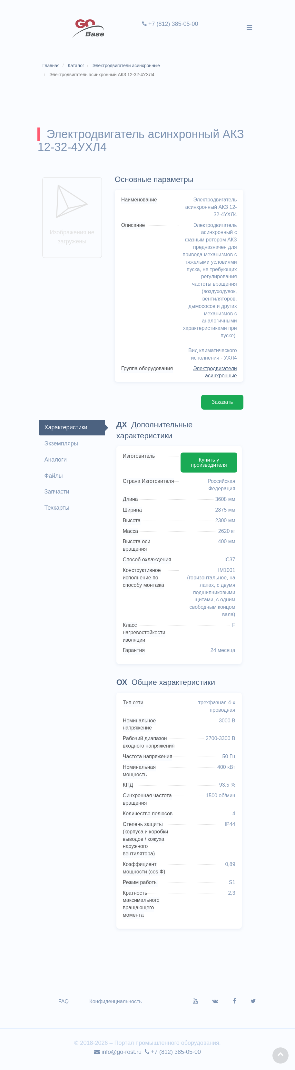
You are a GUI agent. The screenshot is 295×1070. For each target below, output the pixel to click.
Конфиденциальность (117, 1005)
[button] (280, 1055)
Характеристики (66, 430)
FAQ (65, 1005)
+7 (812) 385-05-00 (170, 24)
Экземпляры (62, 446)
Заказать (220, 404)
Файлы (54, 478)
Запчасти (57, 494)
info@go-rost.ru (118, 1056)
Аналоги (56, 462)
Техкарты (58, 510)
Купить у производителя (208, 464)
